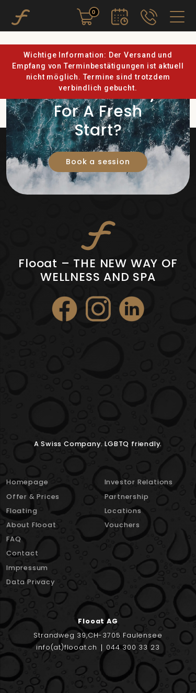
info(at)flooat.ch (66, 647)
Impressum (27, 567)
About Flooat (31, 524)
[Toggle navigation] (177, 16)
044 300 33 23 (132, 647)
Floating (21, 510)
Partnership (127, 496)
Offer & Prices (33, 496)
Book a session (98, 161)
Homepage (27, 482)
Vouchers (122, 524)
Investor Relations (139, 482)
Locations (123, 510)
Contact (22, 553)
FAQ (13, 539)
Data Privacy (30, 581)
